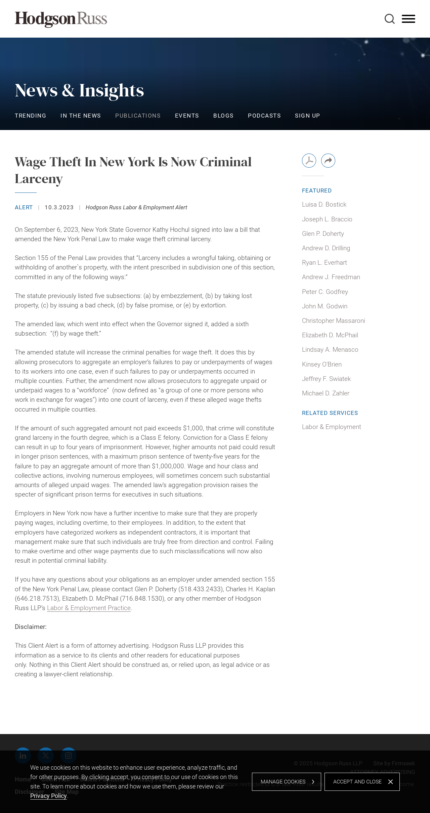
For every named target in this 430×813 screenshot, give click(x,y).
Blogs (223, 115)
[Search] (390, 19)
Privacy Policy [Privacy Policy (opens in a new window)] (48, 795)
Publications (138, 115)
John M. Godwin (324, 306)
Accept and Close (357, 781)
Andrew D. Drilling (326, 248)
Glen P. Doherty (323, 234)
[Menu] (408, 19)
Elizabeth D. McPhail (330, 335)
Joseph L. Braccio (327, 219)
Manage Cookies (283, 781)
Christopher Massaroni (333, 321)
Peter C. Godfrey (325, 292)
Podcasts (264, 115)
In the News (80, 115)
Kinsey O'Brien (322, 364)
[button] (328, 161)
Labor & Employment (331, 427)
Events (187, 115)
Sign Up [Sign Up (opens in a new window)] (307, 115)
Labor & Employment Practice (89, 608)
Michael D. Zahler (325, 393)
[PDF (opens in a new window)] (309, 161)
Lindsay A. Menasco (330, 349)
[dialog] (215, 782)
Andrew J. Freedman (331, 277)
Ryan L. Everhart (324, 262)
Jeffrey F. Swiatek (326, 379)
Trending (30, 115)
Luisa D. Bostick (324, 204)
